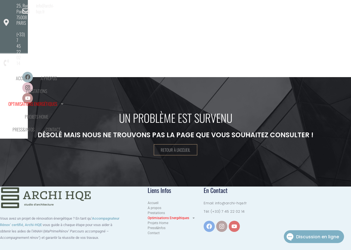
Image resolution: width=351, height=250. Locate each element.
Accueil (78, 21)
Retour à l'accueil (175, 150)
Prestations (134, 21)
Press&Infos (268, 21)
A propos (104, 21)
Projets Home (234, 21)
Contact (175, 34)
